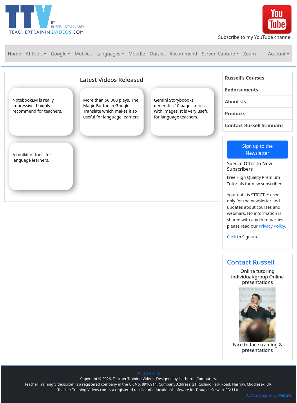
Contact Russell (251, 262)
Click (231, 237)
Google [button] (58, 54)
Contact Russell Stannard (254, 125)
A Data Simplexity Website (268, 395)
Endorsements (241, 90)
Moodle (136, 54)
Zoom (249, 54)
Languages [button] (108, 54)
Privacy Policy (272, 226)
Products (235, 113)
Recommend (183, 54)
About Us (235, 101)
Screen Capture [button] (218, 54)
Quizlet (157, 54)
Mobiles (83, 54)
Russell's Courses (244, 78)
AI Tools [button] (34, 54)
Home (14, 54)
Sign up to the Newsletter (257, 149)
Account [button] (277, 54)
